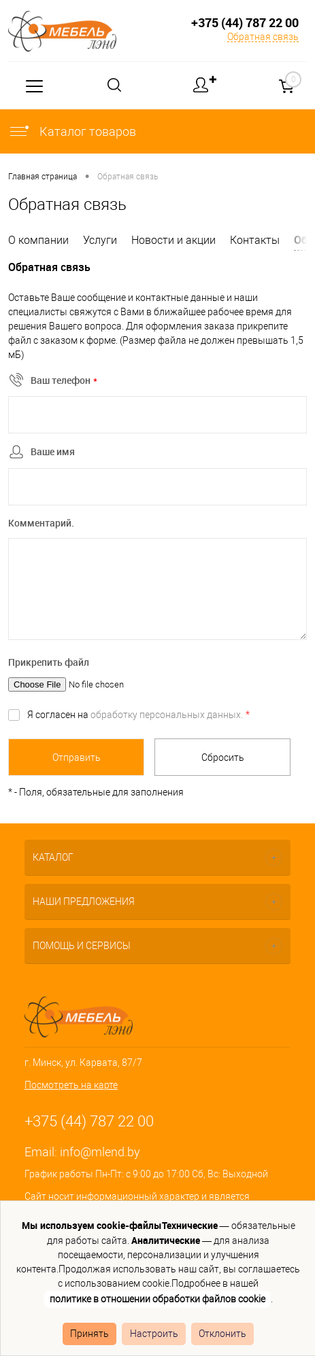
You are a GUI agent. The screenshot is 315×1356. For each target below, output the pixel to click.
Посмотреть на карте (71, 1085)
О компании (38, 240)
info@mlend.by (100, 1152)
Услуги (100, 240)
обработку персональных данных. (166, 714)
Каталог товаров (72, 131)
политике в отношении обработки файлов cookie (157, 1298)
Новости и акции (173, 240)
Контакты (255, 240)
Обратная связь (263, 36)
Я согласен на (138, 714)
